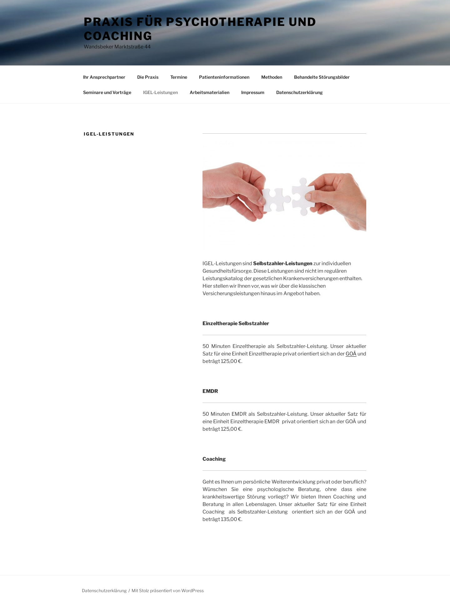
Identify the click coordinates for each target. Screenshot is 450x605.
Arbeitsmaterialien (209, 92)
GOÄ (351, 354)
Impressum (252, 92)
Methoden (271, 77)
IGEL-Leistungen (160, 92)
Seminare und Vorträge (107, 92)
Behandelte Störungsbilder (322, 77)
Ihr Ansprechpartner (104, 77)
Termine (178, 77)
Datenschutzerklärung (299, 92)
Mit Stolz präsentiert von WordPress (168, 590)
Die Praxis (147, 77)
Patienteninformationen (224, 77)
